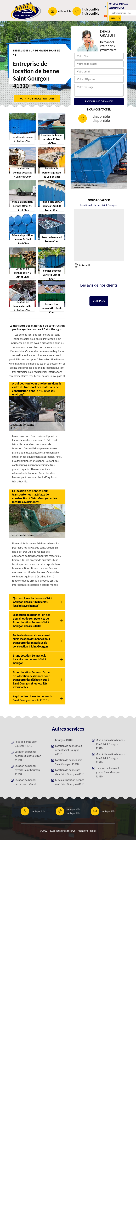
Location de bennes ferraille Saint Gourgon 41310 (27, 770)
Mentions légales (87, 830)
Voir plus (99, 301)
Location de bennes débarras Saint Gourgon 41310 (28, 756)
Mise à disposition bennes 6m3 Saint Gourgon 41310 (69, 782)
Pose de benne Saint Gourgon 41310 (26, 743)
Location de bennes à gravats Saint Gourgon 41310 (108, 772)
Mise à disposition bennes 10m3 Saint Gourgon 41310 (110, 744)
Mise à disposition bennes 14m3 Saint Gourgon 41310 (110, 758)
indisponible (64, 11)
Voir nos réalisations (37, 98)
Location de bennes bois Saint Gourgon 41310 (68, 762)
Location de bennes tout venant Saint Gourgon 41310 (68, 750)
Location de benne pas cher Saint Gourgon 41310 (69, 772)
